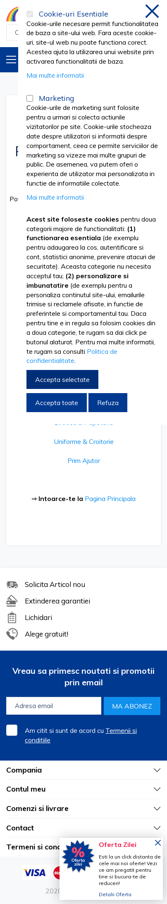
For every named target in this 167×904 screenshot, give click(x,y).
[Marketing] (29, 98)
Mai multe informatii (55, 75)
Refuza (108, 402)
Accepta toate (56, 402)
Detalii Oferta (115, 894)
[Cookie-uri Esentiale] (29, 14)
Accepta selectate (62, 379)
